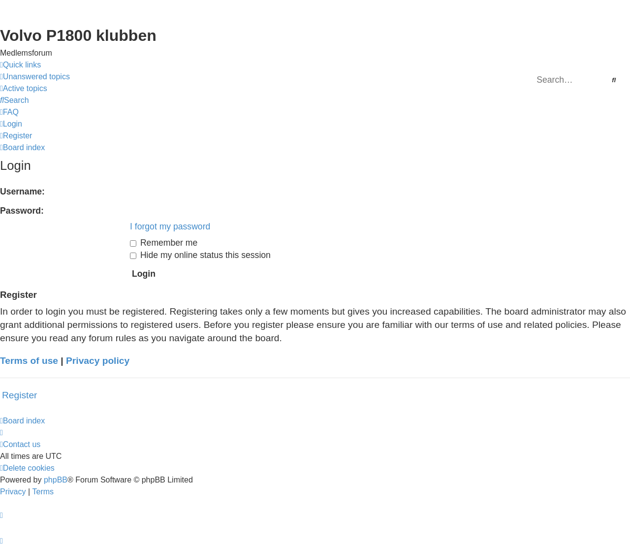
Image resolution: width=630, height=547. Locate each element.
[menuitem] (35, 77)
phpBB (55, 480)
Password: (22, 211)
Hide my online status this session (200, 255)
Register (19, 395)
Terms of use (29, 360)
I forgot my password (170, 226)
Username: (22, 191)
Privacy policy (97, 360)
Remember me (163, 243)
